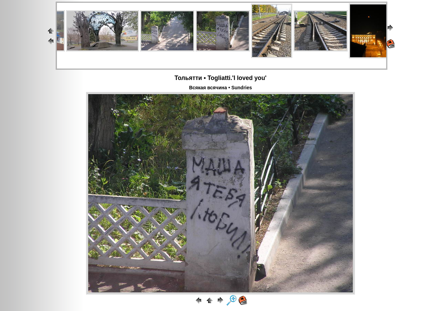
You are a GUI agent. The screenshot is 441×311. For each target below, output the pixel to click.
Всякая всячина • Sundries (220, 87)
